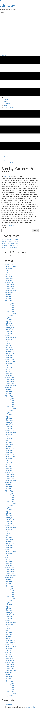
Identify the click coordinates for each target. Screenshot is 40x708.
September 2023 (10, 314)
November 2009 (10, 642)
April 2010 (8, 632)
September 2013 (10, 551)
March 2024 (9, 302)
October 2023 (9, 312)
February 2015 (9, 518)
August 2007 (9, 696)
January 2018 (9, 448)
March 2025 (9, 278)
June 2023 (8, 320)
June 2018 (8, 438)
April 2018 (8, 442)
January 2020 (9, 401)
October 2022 (9, 335)
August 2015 (9, 506)
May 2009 (8, 654)
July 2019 (8, 413)
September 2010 (10, 622)
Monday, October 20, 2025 (9, 241)
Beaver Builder (30, 707)
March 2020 (9, 397)
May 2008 (8, 678)
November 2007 (10, 690)
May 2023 (8, 322)
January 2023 (9, 329)
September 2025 (10, 266)
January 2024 (9, 306)
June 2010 (8, 628)
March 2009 (9, 658)
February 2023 (9, 328)
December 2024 (10, 284)
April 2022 (8, 347)
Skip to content (4, 1)
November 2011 (10, 595)
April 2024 (8, 300)
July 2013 (8, 555)
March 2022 (9, 349)
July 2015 (8, 508)
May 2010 (8, 630)
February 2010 (9, 636)
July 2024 (8, 294)
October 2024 (9, 288)
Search (3, 227)
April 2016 (8, 490)
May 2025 (8, 274)
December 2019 (10, 403)
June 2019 (8, 415)
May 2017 (8, 464)
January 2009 (9, 662)
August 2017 (9, 458)
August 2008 (9, 672)
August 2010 (9, 624)
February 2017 (9, 470)
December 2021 (10, 355)
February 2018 (9, 446)
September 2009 (10, 646)
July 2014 (8, 531)
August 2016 (9, 482)
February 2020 (9, 399)
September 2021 (10, 361)
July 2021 (8, 365)
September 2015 (10, 504)
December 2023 (10, 308)
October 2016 (9, 478)
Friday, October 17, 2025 (9, 247)
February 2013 (9, 565)
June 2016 (8, 486)
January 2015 (9, 519)
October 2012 (9, 573)
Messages (11, 225)
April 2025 (8, 276)
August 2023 (9, 316)
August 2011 (9, 601)
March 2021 (9, 373)
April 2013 (8, 561)
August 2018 (9, 434)
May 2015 (8, 512)
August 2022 (9, 339)
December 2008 (10, 664)
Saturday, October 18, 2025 (9, 245)
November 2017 (10, 452)
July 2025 (8, 270)
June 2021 (8, 367)
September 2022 (10, 337)
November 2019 (10, 405)
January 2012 (9, 591)
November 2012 (10, 571)
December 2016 (10, 474)
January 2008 (9, 686)
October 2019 (9, 407)
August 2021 (9, 363)
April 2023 (8, 324)
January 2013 (9, 567)
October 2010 (9, 620)
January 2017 (9, 472)
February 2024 (9, 304)
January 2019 (9, 424)
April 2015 (8, 514)
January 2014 (9, 543)
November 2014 (10, 523)
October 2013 (9, 549)
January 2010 (9, 638)
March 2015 (9, 516)
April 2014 (8, 537)
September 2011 (10, 599)
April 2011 (8, 609)
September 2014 (10, 527)
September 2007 (10, 694)
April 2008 (8, 680)
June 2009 (8, 652)
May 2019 (8, 417)
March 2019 (9, 421)
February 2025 (9, 280)
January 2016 (9, 496)
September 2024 (10, 290)
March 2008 (9, 682)
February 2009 (9, 660)
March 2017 (9, 468)
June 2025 (8, 272)
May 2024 (8, 298)
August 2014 (9, 529)
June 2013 (8, 557)
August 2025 (9, 268)
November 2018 (10, 428)
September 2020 (10, 385)
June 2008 (8, 676)
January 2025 (9, 282)
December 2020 (10, 379)
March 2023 (9, 326)
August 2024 (9, 292)
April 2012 (8, 585)
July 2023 (8, 318)
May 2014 (8, 535)
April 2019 (8, 419)
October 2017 (9, 454)
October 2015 (9, 502)
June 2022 (8, 343)
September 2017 (10, 456)
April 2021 (8, 371)
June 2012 (8, 581)
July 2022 (8, 341)
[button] (3, 55)
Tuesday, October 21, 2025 (9, 239)
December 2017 (10, 450)
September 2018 (10, 432)
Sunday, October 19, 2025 (9, 243)
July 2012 (8, 579)
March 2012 (9, 587)
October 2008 (9, 668)
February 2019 (9, 423)
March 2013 (9, 563)
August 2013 (9, 553)
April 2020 (8, 395)
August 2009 (9, 648)
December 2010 (10, 616)
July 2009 (8, 650)
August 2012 (9, 577)
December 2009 (10, 640)
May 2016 (8, 488)
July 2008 (8, 674)
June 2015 (8, 510)
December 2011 (10, 593)
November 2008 (10, 666)
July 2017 (8, 460)
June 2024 (8, 296)
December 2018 (10, 426)
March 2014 (9, 539)
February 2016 (9, 494)
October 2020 (9, 383)
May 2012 (8, 583)
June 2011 (8, 605)
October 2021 (9, 359)
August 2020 (9, 387)
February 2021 (9, 375)
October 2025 (9, 264)
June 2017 (8, 462)
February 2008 (9, 684)
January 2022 (9, 353)
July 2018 (8, 436)
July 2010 (8, 626)
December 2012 (10, 569)
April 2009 (8, 656)
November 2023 (10, 310)
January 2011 (9, 614)
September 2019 (10, 409)
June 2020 (8, 391)
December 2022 (10, 331)
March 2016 (9, 492)
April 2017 (8, 466)
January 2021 (9, 377)
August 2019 (9, 411)
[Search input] (9, 12)
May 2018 (8, 440)
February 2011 (9, 613)
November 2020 (10, 381)
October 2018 (9, 430)
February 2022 (9, 351)
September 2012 (10, 575)
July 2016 (8, 484)
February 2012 (9, 589)
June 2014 (8, 533)
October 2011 (9, 597)
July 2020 (8, 389)
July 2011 (8, 603)
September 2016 (10, 480)
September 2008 (10, 670)
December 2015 (10, 498)
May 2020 (8, 393)
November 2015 (10, 500)
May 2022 (8, 345)
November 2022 (10, 333)
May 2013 (8, 559)
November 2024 (10, 286)
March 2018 (9, 444)
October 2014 (9, 525)
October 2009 (9, 644)
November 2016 (10, 476)
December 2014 (10, 521)
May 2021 (8, 369)
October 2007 (9, 692)
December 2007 (10, 688)
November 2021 (10, 357)
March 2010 (9, 634)
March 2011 (9, 611)
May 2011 (8, 607)
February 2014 (9, 541)
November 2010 (10, 618)
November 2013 (10, 547)
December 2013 (10, 545)
